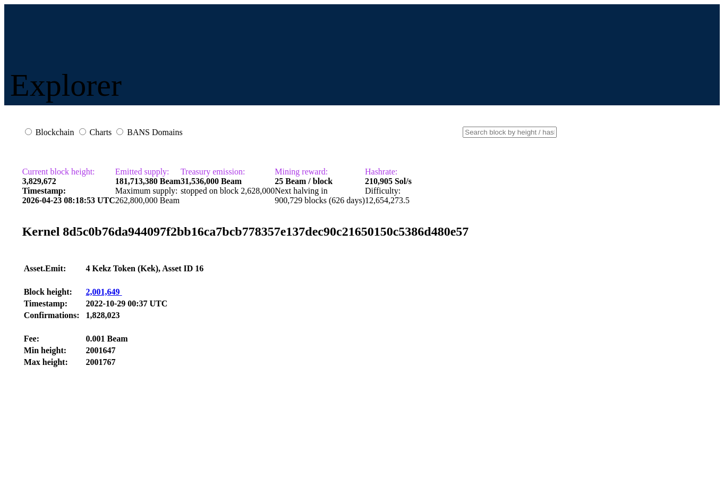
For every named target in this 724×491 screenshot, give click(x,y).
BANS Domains (154, 132)
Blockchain (55, 132)
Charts (101, 132)
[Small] (510, 132)
